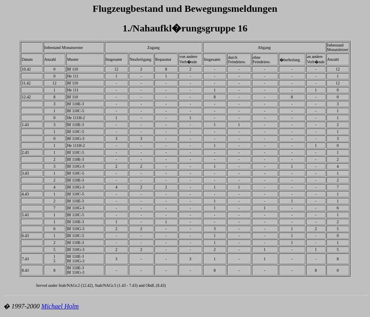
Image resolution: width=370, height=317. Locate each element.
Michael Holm (60, 306)
